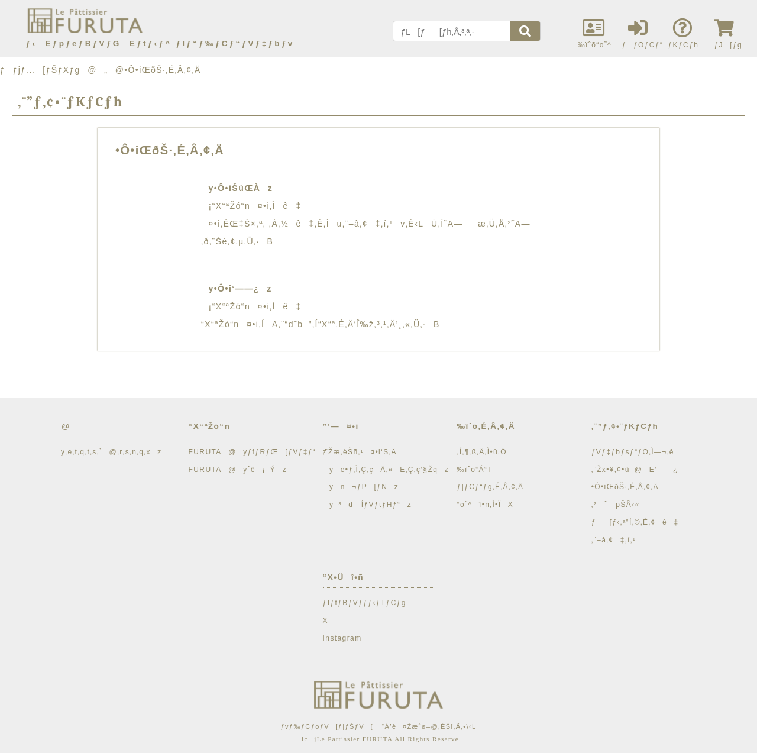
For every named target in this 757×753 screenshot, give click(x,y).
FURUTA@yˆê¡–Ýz (238, 470)
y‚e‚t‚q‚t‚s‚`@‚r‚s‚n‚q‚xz (108, 452)
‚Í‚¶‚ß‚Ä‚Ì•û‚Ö (482, 452)
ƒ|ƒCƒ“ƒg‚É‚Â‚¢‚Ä (490, 487)
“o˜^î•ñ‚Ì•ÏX (485, 504)
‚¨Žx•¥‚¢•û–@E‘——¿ (634, 470)
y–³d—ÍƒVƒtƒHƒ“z (367, 504)
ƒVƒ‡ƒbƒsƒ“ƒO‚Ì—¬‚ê (632, 452)
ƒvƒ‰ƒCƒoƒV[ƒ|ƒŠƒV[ (326, 726)
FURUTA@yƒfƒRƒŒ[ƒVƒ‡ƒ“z (258, 452)
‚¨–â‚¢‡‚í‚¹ (613, 540)
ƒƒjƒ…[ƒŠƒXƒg (40, 70)
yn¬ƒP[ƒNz (361, 487)
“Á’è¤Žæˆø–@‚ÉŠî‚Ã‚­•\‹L (428, 726)
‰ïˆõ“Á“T (475, 470)
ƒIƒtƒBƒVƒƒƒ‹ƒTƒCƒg (364, 603)
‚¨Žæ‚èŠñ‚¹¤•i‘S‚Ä (360, 452)
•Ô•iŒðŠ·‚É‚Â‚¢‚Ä (625, 487)
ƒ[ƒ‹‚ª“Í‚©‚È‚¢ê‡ (635, 522)
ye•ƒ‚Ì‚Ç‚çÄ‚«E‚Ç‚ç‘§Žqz (386, 470)
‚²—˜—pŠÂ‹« (615, 504)
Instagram (342, 638)
